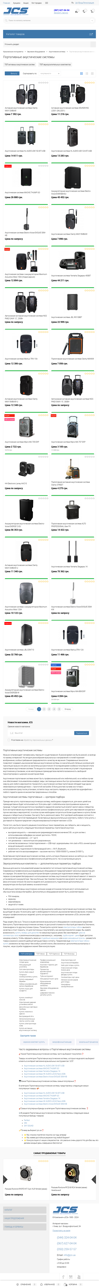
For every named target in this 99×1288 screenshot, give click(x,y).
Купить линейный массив (25, 999)
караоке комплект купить (34, 1042)
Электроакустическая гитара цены (27, 961)
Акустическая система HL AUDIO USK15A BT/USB (44, 1066)
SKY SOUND (28, 1126)
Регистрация (88, 3)
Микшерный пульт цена (49, 979)
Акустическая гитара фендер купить (69, 974)
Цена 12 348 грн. (26, 409)
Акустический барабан (70, 963)
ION (25, 1123)
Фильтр (12, 73)
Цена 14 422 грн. (72, 533)
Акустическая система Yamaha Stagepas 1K (42, 1071)
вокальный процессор (88, 1042)
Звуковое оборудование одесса (49, 989)
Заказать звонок (61, 13)
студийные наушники (50, 938)
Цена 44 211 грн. (72, 284)
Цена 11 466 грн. (72, 658)
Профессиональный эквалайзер (47, 961)
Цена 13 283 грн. (72, 159)
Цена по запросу (26, 242)
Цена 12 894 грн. (26, 284)
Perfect (27, 1120)
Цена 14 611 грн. (26, 159)
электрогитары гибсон (72, 927)
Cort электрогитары (26, 969)
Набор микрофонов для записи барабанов (28, 985)
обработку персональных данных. (37, 740)
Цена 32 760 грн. (26, 658)
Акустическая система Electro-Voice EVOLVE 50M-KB (45, 1077)
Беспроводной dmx (26, 1016)
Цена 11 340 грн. (26, 575)
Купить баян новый (26, 972)
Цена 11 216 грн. (72, 118)
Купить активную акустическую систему (28, 1029)
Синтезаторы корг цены (70, 977)
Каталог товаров (49, 34)
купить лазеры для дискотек (27, 933)
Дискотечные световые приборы (28, 1008)
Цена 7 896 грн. (72, 242)
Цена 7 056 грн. (72, 367)
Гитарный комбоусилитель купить (28, 976)
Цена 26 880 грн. (26, 201)
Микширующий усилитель (25, 966)
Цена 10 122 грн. (26, 616)
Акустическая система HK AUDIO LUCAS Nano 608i (44, 1074)
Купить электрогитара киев (27, 1025)
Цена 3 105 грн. (72, 450)
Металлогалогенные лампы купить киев (27, 1020)
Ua (76, 3)
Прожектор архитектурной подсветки (45, 971)
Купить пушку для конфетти (26, 990)
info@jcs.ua (70, 1255)
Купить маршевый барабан (26, 980)
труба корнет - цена (71, 935)
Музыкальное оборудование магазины (45, 983)
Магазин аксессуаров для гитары (69, 981)
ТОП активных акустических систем (20, 65)
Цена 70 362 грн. (72, 575)
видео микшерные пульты (74, 938)
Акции (25, 3)
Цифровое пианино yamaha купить (47, 994)
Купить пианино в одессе (25, 1013)
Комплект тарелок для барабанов (48, 966)
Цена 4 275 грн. (72, 492)
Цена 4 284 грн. (72, 700)
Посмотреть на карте (61, 1231)
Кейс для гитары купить (70, 965)
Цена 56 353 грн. (26, 533)
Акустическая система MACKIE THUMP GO (41, 1068)
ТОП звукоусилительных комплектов (55, 65)
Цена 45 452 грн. (72, 201)
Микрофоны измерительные (67, 986)
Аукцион (16, 3)
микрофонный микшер (62, 1042)
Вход (81, 3)
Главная (6, 3)
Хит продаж (37, 3)
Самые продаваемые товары (49, 1153)
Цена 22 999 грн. (72, 325)
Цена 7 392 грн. (26, 118)
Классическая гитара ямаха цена (69, 969)
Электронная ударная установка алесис (27, 1003)
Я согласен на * (32, 740)
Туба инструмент (46, 976)
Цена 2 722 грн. (26, 450)
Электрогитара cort (68, 960)
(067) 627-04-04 (61, 10)
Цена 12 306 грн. (26, 367)
